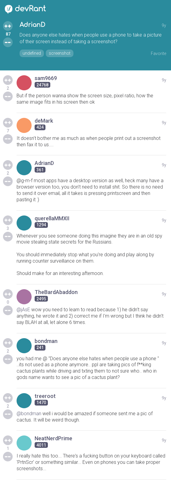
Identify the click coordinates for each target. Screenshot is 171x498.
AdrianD (32, 24)
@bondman (29, 413)
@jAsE (23, 309)
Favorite (158, 53)
